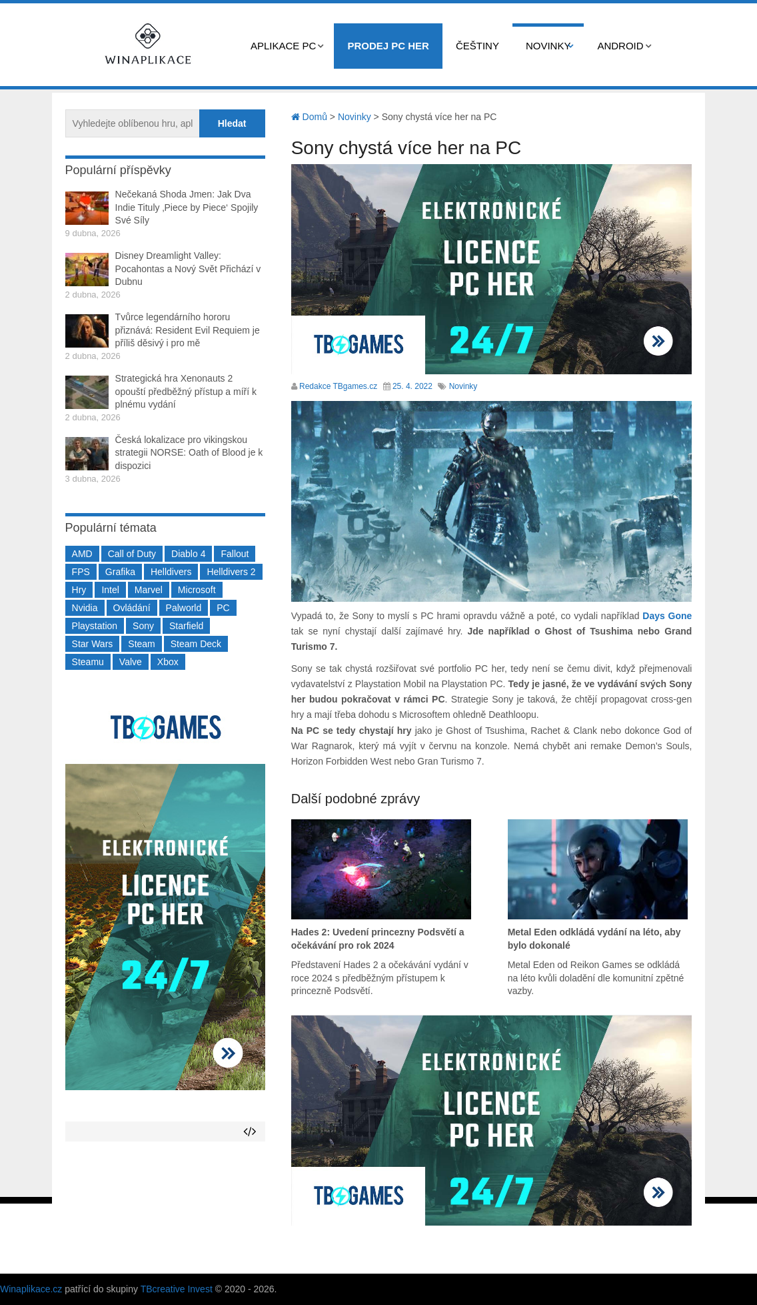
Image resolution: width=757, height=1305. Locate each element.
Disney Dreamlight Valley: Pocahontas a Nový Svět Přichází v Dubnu (188, 268)
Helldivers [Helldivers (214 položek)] (171, 571)
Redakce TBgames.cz (338, 386)
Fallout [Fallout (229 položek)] (235, 553)
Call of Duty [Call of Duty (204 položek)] (132, 553)
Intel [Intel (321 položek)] (110, 589)
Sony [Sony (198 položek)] (143, 625)
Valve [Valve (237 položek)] (130, 662)
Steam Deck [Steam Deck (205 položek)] (196, 643)
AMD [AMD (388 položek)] (82, 553)
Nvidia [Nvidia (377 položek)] (85, 607)
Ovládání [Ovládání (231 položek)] (132, 607)
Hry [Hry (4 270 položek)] (79, 589)
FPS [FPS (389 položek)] (81, 571)
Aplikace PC (283, 45)
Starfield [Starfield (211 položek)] (186, 625)
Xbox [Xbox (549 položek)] (168, 662)
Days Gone (667, 615)
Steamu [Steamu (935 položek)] (88, 662)
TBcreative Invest (177, 1289)
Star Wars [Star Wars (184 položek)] (92, 643)
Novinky (548, 45)
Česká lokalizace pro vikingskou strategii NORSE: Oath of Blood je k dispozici (189, 452)
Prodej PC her (388, 45)
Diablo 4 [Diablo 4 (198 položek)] (188, 553)
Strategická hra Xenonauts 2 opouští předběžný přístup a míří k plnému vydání (186, 391)
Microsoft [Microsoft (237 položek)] (197, 589)
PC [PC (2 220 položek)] (223, 607)
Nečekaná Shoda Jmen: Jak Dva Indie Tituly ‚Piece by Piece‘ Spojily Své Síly (187, 207)
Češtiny (477, 45)
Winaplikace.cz (31, 1289)
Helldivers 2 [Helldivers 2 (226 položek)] (231, 571)
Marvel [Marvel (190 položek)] (149, 589)
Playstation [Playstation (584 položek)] (94, 625)
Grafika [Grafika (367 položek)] (120, 571)
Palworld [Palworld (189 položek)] (184, 607)
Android (620, 45)
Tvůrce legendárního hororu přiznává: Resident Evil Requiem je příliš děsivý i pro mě (187, 330)
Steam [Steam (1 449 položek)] (141, 643)
